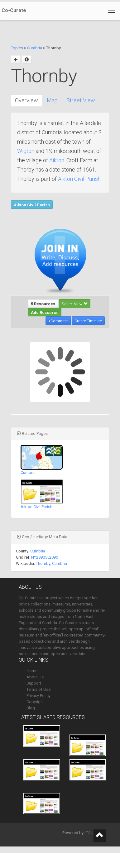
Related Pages (32, 433)
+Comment (58, 321)
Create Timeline (88, 321)
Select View (75, 303)
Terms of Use (38, 689)
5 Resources (43, 303)
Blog (30, 708)
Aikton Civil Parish (79, 179)
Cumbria (34, 48)
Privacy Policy (38, 695)
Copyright (35, 701)
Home (31, 670)
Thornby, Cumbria (51, 563)
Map (52, 100)
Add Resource (45, 312)
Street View (80, 100)
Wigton (25, 151)
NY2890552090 (44, 557)
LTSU (89, 832)
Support (33, 683)
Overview (26, 100)
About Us (35, 677)
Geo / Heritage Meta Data (42, 536)
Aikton (56, 160)
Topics (17, 48)
